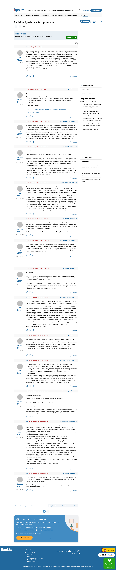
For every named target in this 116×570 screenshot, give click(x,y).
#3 (26, 121)
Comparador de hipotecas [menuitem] (71, 15)
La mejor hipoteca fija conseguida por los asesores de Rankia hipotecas (92, 127)
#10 (27, 297)
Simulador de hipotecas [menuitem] (57, 15)
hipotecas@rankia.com (33, 553)
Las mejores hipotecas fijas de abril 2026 (91, 177)
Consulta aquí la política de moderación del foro (63, 506)
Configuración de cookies (77, 566)
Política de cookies (65, 566)
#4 (26, 146)
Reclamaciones (89, 566)
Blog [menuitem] (81, 15)
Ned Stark (20, 99)
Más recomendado (85, 101)
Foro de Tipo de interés (88, 93)
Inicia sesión (85, 10)
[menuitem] (29, 10)
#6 (26, 182)
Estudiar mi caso (24, 538)
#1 (26, 46)
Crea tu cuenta (96, 10)
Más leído (94, 101)
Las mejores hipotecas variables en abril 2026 (91, 183)
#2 (26, 88)
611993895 (29, 549)
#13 (27, 391)
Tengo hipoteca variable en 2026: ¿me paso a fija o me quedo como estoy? (92, 120)
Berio (19, 57)
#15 (27, 473)
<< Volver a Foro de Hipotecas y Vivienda (24, 506)
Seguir (19, 60)
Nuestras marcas (31, 561)
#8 (26, 240)
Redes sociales (30, 554)
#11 (27, 335)
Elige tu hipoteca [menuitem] (45, 15)
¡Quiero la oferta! (71, 37)
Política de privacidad (54, 566)
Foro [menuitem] (85, 15)
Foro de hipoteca (86, 89)
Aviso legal (45, 566)
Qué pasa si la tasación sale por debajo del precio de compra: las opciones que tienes (91, 112)
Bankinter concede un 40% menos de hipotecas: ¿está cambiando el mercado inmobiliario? (92, 105)
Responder (85, 21)
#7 (26, 218)
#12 (27, 360)
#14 (27, 421)
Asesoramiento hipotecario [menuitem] (32, 15)
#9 (26, 268)
